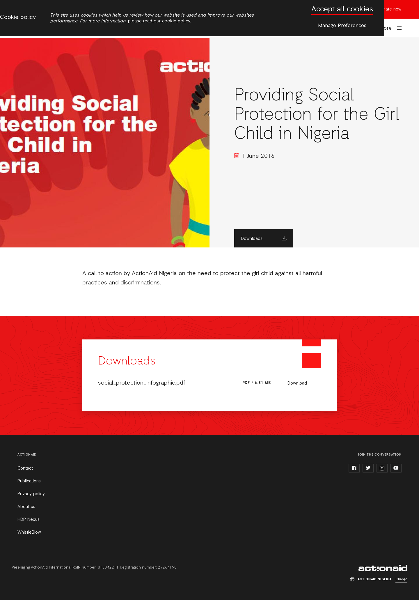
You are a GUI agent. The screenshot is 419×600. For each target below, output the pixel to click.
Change (401, 579)
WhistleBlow (29, 532)
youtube (396, 468)
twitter (368, 468)
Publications (29, 481)
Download (297, 383)
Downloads (251, 239)
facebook (354, 468)
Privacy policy (31, 494)
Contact (25, 468)
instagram (382, 468)
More (386, 28)
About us (26, 507)
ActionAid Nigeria (382, 568)
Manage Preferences (342, 25)
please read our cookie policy (159, 21)
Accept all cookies (342, 9)
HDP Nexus (28, 520)
